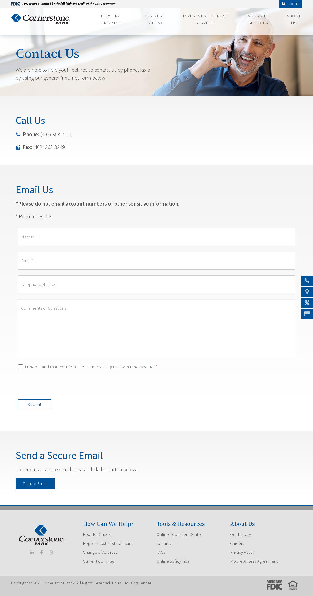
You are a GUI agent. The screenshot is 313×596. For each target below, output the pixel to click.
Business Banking (154, 19)
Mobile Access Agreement (254, 561)
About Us (294, 19)
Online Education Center (179, 534)
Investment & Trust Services (205, 19)
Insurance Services (258, 19)
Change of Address (100, 552)
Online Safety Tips (173, 561)
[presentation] (53, 384)
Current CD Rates (99, 561)
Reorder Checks (97, 534)
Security (164, 543)
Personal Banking (112, 19)
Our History (240, 534)
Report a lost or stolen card (108, 543)
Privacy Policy (242, 552)
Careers (237, 543)
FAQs (161, 552)
